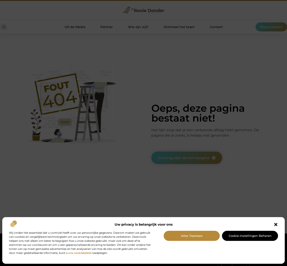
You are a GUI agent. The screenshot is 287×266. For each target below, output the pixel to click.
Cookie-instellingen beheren (250, 236)
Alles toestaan (192, 236)
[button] (276, 224)
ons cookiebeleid (79, 253)
